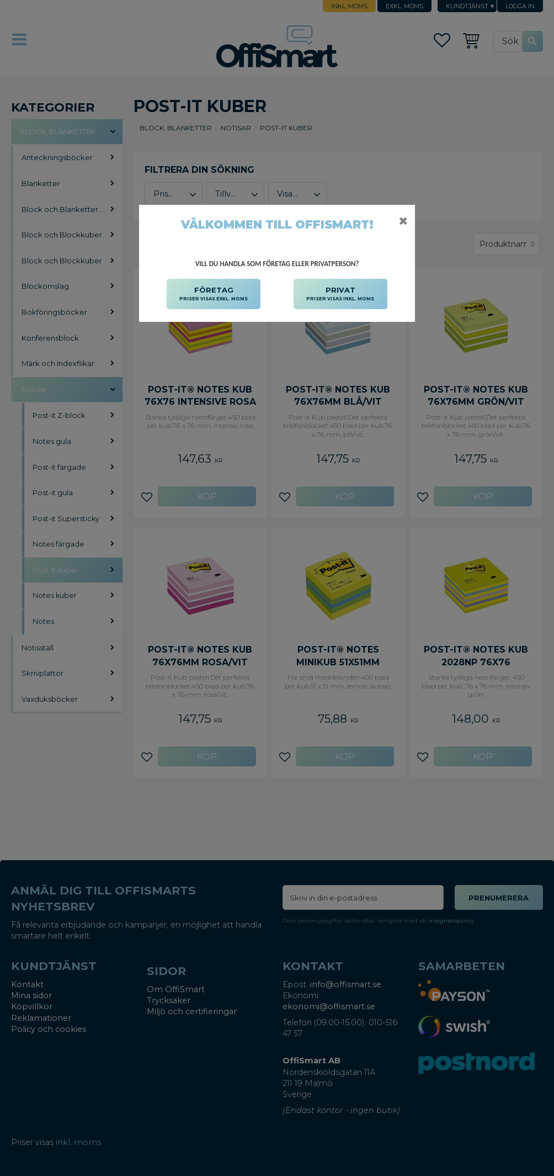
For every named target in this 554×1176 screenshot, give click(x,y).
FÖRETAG (213, 294)
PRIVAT (340, 294)
